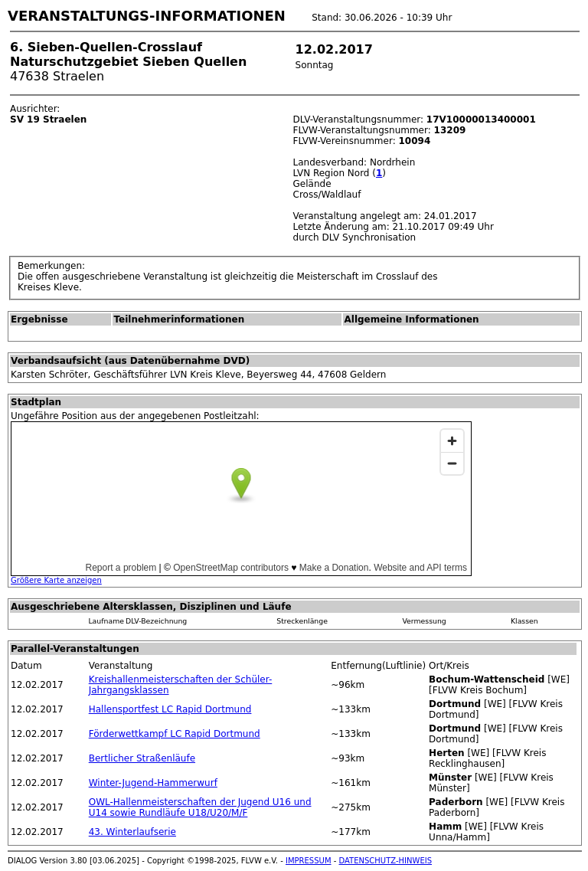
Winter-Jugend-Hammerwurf (153, 783)
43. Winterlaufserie (132, 832)
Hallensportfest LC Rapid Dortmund (170, 709)
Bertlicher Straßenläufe (142, 758)
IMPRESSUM (309, 860)
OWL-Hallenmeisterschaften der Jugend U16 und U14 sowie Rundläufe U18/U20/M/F (200, 807)
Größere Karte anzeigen (56, 580)
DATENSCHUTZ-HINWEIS (386, 860)
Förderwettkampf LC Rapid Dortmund (174, 734)
